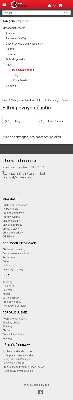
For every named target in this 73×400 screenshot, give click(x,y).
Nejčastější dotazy (13, 269)
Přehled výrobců (11, 301)
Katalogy (7, 338)
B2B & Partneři (10, 297)
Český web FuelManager (16, 359)
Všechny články (11, 322)
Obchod (6, 330)
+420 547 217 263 (21, 174)
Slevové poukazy (12, 224)
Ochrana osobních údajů (16, 253)
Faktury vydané (11, 216)
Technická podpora (13, 334)
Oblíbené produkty (13, 232)
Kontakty (7, 282)
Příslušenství (20, 80)
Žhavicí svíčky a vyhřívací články (24, 43)
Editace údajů (10, 209)
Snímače (11, 54)
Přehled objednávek (13, 213)
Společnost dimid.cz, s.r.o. (17, 351)
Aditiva (10, 33)
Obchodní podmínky (13, 249)
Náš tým (7, 290)
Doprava (7, 261)
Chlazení (11, 85)
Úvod (5, 100)
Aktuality (7, 326)
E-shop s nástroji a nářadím (18, 355)
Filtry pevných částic (21, 69)
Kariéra (6, 293)
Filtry (9, 64)
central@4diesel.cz (17, 177)
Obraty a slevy (10, 228)
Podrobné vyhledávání (15, 318)
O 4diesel (8, 286)
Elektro (10, 48)
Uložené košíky (11, 220)
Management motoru (14, 27)
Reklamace (8, 257)
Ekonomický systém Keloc (17, 370)
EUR (67, 5)
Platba (6, 265)
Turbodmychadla (15, 59)
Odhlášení (8, 236)
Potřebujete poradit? (14, 305)
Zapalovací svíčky (16, 38)
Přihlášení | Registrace (15, 205)
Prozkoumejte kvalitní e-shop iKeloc (23, 367)
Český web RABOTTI (14, 363)
